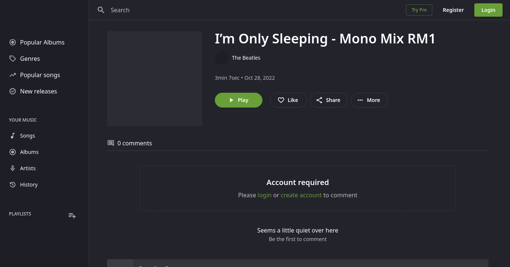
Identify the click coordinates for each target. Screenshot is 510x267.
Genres (24, 59)
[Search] (101, 10)
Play (237, 100)
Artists (22, 168)
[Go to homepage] (44, 14)
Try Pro (419, 10)
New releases (33, 91)
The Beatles (246, 57)
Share (328, 100)
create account (301, 195)
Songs (22, 135)
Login (488, 9)
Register (453, 9)
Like (287, 100)
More (368, 100)
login (265, 195)
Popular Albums (37, 42)
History (23, 184)
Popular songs (34, 75)
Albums (24, 152)
